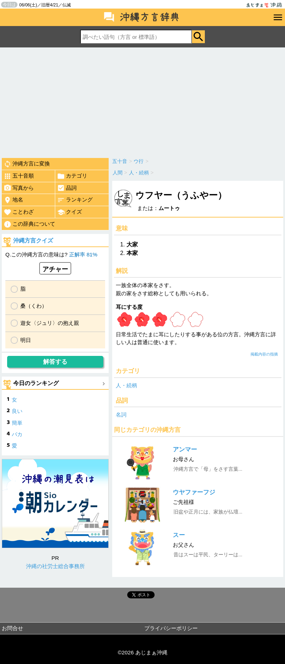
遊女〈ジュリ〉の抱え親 (49, 323)
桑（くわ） (33, 306)
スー (179, 535)
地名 (13, 200)
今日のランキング (36, 383)
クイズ (69, 212)
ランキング (75, 200)
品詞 (67, 188)
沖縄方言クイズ (33, 240)
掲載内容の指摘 (264, 354)
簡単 (17, 423)
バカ (17, 434)
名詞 (121, 415)
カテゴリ (72, 176)
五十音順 (19, 176)
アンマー (185, 449)
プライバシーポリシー (171, 628)
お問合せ (12, 628)
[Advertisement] (142, 101)
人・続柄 (126, 385)
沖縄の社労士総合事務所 (55, 566)
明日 (25, 340)
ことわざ (19, 212)
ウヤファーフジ (194, 492)
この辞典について (29, 224)
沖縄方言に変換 (27, 164)
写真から (19, 188)
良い (17, 411)
